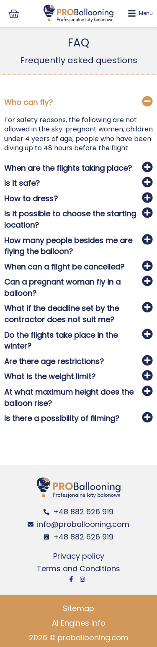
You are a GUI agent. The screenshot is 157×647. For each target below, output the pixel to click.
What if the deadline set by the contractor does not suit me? (61, 314)
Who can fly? (28, 102)
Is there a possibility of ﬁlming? (61, 418)
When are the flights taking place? (68, 168)
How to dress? (31, 198)
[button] (78, 103)
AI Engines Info (79, 623)
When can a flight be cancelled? (64, 267)
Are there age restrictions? (54, 361)
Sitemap (78, 608)
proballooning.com (93, 637)
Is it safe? (22, 183)
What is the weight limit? (49, 376)
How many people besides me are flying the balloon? (68, 246)
